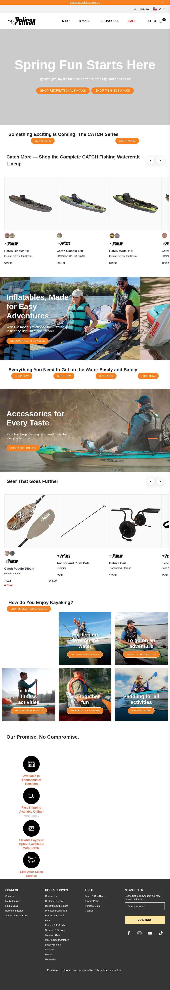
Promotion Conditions (56, 910)
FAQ (47, 920)
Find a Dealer (12, 906)
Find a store (144, 9)
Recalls (49, 954)
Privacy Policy (92, 901)
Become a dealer (14, 910)
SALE (132, 21)
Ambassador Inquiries (16, 915)
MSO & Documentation (57, 940)
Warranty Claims (53, 935)
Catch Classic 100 (17, 251)
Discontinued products (56, 906)
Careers (9, 896)
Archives (49, 949)
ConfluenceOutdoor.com (61, 970)
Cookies (89, 910)
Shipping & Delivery (55, 930)
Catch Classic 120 (70, 251)
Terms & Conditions (95, 896)
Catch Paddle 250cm (19, 568)
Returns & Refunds (55, 925)
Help (134, 9)
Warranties (50, 959)
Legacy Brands (53, 944)
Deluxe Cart (117, 563)
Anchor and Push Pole (73, 563)
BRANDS (84, 21)
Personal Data (92, 906)
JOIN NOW (145, 919)
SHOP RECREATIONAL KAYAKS (63, 90)
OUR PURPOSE (109, 21)
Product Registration (55, 915)
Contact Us (51, 896)
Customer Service (54, 901)
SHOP (66, 21)
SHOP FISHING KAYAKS (112, 90)
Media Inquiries (13, 901)
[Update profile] (155, 21)
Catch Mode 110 (121, 251)
